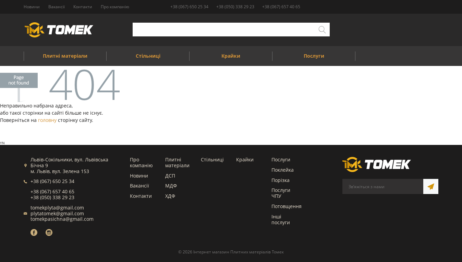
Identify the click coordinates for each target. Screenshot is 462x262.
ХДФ (170, 196)
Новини (139, 175)
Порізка (280, 180)
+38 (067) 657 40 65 (281, 7)
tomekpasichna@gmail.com (62, 219)
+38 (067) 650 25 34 (189, 7)
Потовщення (286, 206)
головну (47, 120)
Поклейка (282, 170)
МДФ (171, 185)
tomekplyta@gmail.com (57, 207)
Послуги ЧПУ (280, 193)
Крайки (245, 159)
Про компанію (141, 162)
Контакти (141, 196)
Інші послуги (280, 219)
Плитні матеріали (177, 162)
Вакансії (139, 185)
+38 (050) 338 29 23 (235, 7)
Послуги (280, 159)
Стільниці (212, 159)
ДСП (170, 175)
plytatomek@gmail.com (57, 213)
